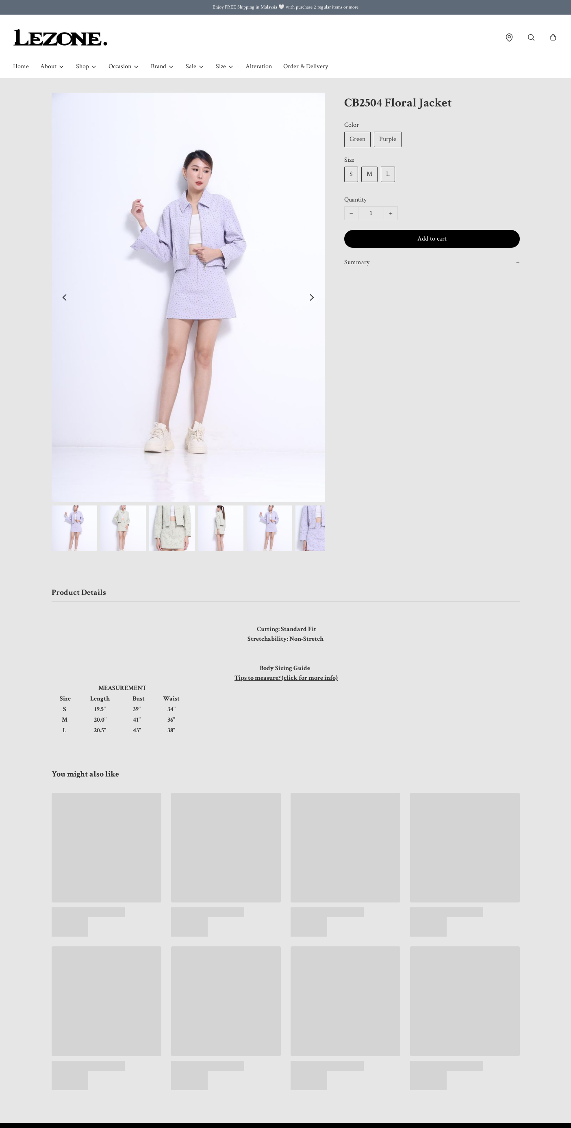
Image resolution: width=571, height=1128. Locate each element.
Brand (158, 66)
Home (21, 66)
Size (221, 66)
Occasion (120, 66)
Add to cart (432, 238)
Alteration (258, 66)
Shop (82, 66)
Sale (191, 66)
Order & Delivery (305, 66)
